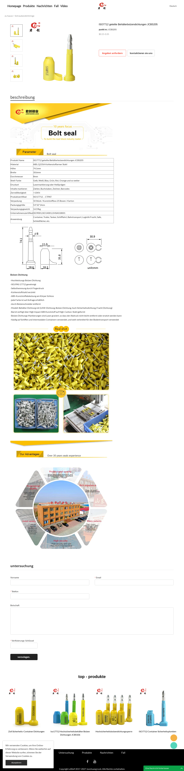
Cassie (173, 745)
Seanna (173, 737)
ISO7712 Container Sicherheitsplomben (157, 731)
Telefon (14, 591)
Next (16, 85)
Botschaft (14, 605)
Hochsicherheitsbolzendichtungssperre (114, 731)
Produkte (29, 6)
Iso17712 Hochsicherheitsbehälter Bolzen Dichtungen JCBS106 (70, 733)
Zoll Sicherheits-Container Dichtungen (26, 731)
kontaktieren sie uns (141, 53)
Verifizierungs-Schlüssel (22, 640)
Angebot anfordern (112, 53)
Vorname (14, 577)
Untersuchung (66, 752)
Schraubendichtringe (24, 15)
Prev (16, 21)
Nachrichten (44, 6)
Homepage (14, 6)
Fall (56, 6)
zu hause (9, 15)
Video (64, 6)
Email (98, 577)
